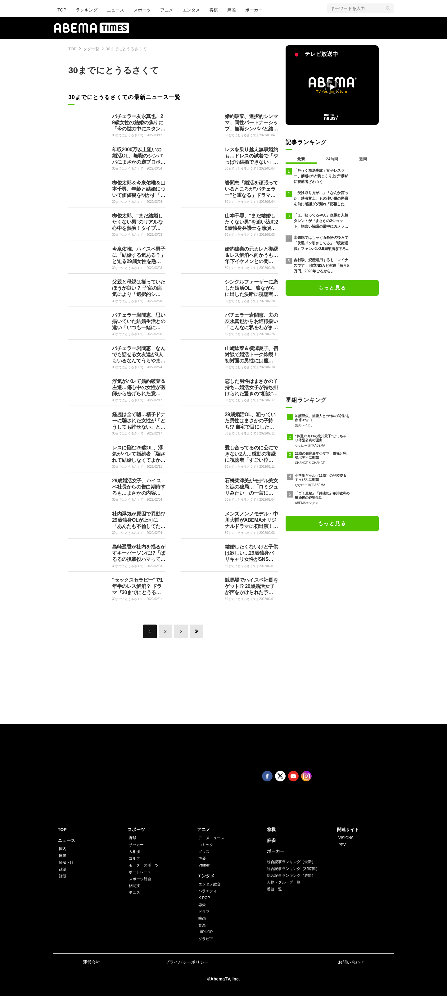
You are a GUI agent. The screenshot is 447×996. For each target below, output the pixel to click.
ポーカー (254, 9)
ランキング (86, 9)
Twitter (280, 776)
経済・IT (66, 862)
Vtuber (203, 865)
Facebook (267, 776)
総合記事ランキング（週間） (291, 875)
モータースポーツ (144, 865)
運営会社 (91, 962)
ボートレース (140, 872)
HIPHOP (205, 932)
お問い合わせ (351, 962)
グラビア (205, 939)
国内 (62, 849)
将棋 (213, 9)
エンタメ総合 (209, 884)
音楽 (202, 925)
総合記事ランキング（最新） (291, 862)
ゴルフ (134, 858)
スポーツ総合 (140, 879)
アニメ (166, 9)
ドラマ (204, 911)
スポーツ (142, 9)
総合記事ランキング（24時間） (293, 868)
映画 (202, 918)
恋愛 (202, 905)
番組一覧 (274, 889)
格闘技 (134, 886)
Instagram (306, 776)
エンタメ (191, 9)
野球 (132, 838)
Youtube (293, 776)
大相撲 (134, 851)
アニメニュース (211, 838)
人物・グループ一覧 (283, 882)
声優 (202, 858)
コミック (205, 845)
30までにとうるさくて (126, 49)
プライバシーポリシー (187, 962)
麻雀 (231, 9)
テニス (134, 892)
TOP (61, 9)
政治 (62, 869)
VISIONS (346, 838)
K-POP (204, 898)
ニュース (115, 9)
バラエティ (207, 891)
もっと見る (332, 287)
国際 (62, 855)
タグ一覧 (91, 49)
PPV (342, 845)
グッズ (204, 851)
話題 (62, 876)
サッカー (136, 845)
